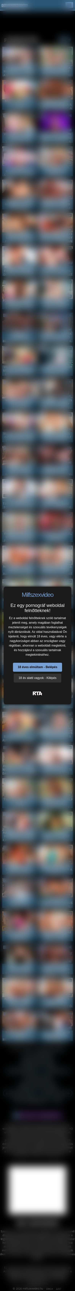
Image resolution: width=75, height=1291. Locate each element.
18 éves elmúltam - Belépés (37, 667)
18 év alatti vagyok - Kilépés (37, 678)
